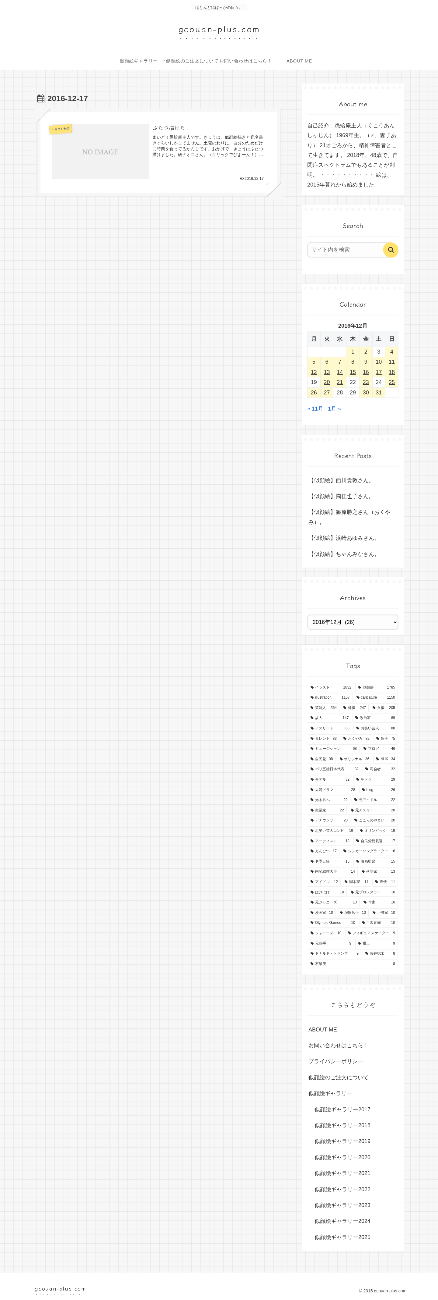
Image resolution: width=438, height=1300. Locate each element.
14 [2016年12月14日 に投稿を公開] (340, 372)
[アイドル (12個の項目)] (324, 882)
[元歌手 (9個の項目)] (331, 943)
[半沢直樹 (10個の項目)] (378, 923)
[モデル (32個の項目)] (330, 779)
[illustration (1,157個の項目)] (330, 697)
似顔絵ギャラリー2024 (342, 1221)
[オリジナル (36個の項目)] (354, 759)
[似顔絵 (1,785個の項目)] (376, 687)
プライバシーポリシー (335, 1061)
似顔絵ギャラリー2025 (342, 1237)
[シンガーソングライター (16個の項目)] (369, 851)
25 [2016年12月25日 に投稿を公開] (392, 382)
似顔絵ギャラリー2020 (342, 1157)
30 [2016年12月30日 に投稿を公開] (366, 393)
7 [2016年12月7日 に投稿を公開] (339, 362)
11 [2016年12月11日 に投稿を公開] (392, 362)
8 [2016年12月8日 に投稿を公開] (352, 362)
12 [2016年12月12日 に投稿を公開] (314, 372)
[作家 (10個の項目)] (379, 902)
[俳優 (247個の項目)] (355, 708)
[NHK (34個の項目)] (385, 759)
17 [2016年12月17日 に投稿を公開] (379, 372)
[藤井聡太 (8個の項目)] (380, 953)
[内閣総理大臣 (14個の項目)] (333, 871)
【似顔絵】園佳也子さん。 (341, 496)
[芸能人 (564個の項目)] (323, 708)
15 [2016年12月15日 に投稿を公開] (353, 372)
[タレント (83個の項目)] (323, 738)
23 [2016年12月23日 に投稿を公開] (366, 382)
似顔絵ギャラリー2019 (342, 1141)
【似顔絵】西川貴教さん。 (341, 480)
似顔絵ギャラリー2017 (342, 1109)
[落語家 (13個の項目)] (378, 871)
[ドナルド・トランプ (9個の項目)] (334, 953)
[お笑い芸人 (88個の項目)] (375, 728)
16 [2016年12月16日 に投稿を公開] (366, 372)
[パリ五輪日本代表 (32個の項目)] (334, 769)
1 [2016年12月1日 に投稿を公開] (352, 352)
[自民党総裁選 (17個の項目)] (375, 841)
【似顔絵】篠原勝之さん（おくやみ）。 (349, 517)
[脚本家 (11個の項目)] (356, 882)
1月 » (334, 409)
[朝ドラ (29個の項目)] (375, 779)
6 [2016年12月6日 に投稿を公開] (326, 362)
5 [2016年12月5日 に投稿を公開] (313, 362)
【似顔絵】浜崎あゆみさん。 (344, 538)
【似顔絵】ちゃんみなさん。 (344, 554)
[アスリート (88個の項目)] (330, 728)
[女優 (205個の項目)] (384, 708)
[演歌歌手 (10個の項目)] (353, 912)
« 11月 (315, 409)
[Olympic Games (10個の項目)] (333, 923)
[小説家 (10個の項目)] (384, 912)
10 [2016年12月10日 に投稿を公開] (379, 362)
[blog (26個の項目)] (378, 790)
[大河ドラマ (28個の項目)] (333, 790)
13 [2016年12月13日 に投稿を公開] (327, 372)
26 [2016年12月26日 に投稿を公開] (314, 393)
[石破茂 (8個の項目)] (353, 964)
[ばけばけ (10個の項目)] (327, 892)
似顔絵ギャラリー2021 (342, 1173)
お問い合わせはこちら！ (338, 1045)
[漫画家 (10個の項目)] (322, 912)
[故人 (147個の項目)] (329, 718)
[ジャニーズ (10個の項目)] (326, 933)
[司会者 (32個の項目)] (380, 769)
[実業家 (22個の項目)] (327, 810)
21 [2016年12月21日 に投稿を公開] (340, 382)
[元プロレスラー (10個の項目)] (373, 892)
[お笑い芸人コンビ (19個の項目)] (332, 830)
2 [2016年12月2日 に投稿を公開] (365, 352)
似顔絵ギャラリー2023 (342, 1205)
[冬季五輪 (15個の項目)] (330, 861)
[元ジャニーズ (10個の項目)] (334, 902)
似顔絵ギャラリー (330, 1093)
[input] (349, 250)
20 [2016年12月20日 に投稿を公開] (327, 382)
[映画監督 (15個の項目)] (375, 861)
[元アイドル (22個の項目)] (375, 800)
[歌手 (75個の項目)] (386, 738)
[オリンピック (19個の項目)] (377, 830)
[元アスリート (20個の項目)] (373, 810)
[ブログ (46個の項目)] (379, 748)
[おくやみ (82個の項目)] (356, 738)
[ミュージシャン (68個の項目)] (334, 748)
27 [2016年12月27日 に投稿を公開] (327, 393)
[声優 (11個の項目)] (385, 882)
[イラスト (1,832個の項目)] (331, 687)
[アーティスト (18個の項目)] (330, 841)
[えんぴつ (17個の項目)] (323, 851)
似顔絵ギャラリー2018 (342, 1125)
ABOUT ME (322, 1030)
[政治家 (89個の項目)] (375, 718)
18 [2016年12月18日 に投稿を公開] (392, 372)
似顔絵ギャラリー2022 (342, 1189)
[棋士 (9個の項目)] (376, 943)
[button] (390, 250)
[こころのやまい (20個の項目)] (375, 820)
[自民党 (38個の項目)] (322, 759)
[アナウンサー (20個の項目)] (329, 820)
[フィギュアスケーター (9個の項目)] (371, 933)
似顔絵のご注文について (338, 1077)
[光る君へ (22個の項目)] (329, 800)
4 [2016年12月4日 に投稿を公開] (391, 352)
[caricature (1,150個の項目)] (376, 697)
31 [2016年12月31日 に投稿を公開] (379, 393)
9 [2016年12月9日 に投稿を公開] (365, 362)
